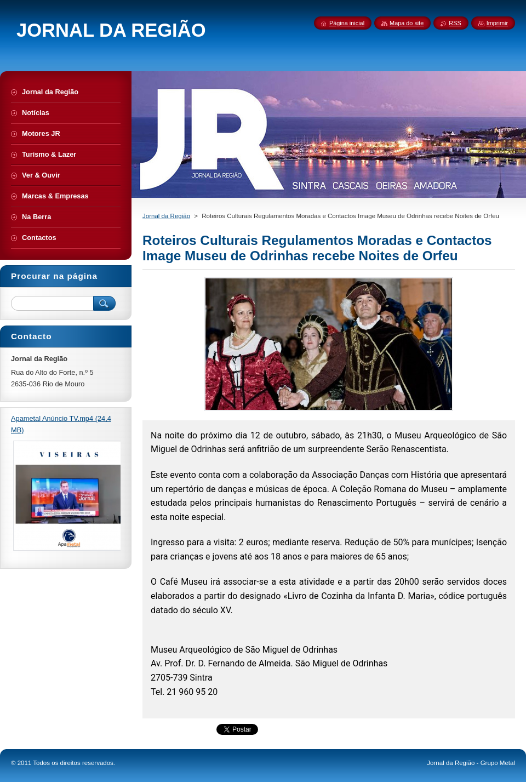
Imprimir (497, 23)
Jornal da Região (166, 216)
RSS (455, 23)
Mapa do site (407, 23)
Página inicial (346, 23)
